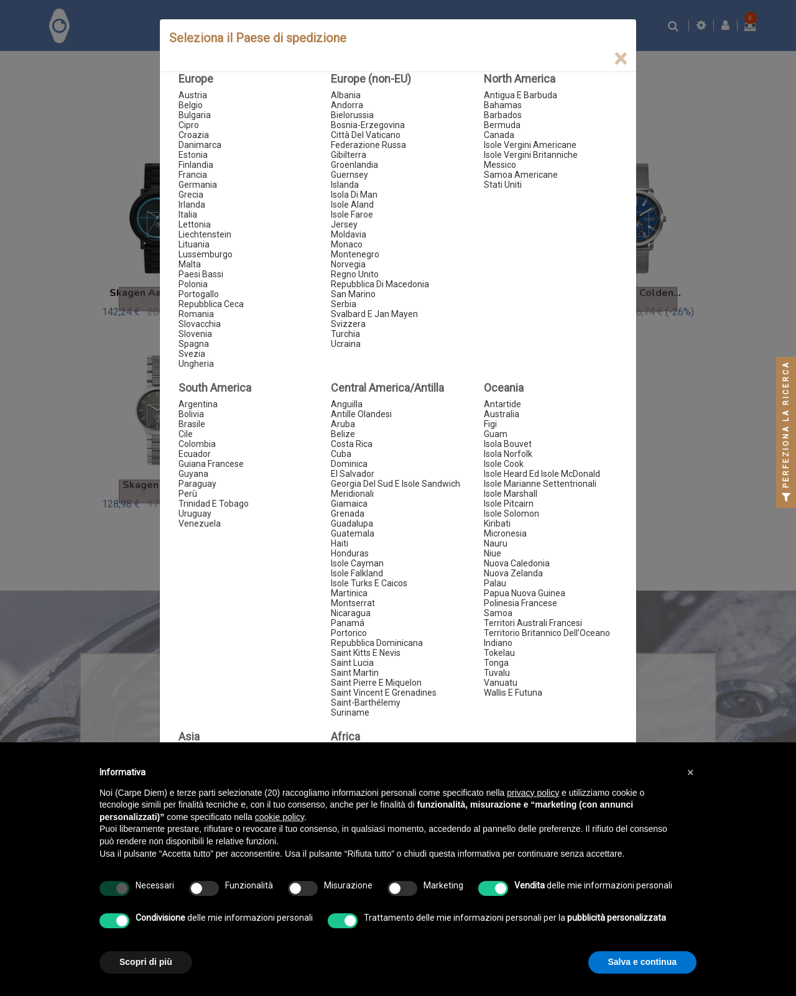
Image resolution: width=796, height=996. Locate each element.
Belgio (190, 105)
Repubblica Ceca (211, 304)
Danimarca (199, 145)
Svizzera (348, 324)
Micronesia (505, 533)
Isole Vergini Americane (530, 145)
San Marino (353, 294)
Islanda (345, 185)
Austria (192, 95)
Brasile (191, 424)
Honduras (350, 553)
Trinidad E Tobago (213, 504)
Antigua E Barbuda (520, 95)
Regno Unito (355, 274)
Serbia (343, 304)
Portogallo (198, 294)
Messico (500, 165)
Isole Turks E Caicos (369, 583)
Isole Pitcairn (509, 504)
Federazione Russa (368, 145)
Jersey (344, 224)
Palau (495, 583)
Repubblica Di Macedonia (380, 284)
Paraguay (197, 484)
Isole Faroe (352, 214)
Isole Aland (352, 205)
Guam (495, 434)
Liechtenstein (204, 234)
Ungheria (196, 364)
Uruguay (194, 514)
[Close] (620, 58)
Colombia (197, 444)
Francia (192, 175)
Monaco (347, 244)
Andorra (347, 105)
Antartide (502, 404)
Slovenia (195, 334)
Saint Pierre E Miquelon (376, 683)
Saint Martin (355, 673)
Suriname (350, 712)
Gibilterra (348, 155)
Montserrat (353, 603)
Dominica (349, 464)
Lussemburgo (205, 254)
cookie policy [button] (279, 817)
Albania (346, 95)
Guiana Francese (211, 464)
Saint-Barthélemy (365, 703)
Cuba (341, 454)
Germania (197, 185)
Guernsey (349, 175)
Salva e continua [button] (642, 962)
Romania (196, 314)
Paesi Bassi (200, 274)
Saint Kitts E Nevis (365, 653)
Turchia (345, 334)
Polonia (193, 284)
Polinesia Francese (520, 603)
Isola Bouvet (508, 444)
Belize (343, 434)
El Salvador (352, 474)
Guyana (193, 474)
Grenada (347, 514)
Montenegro (355, 254)
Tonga (496, 663)
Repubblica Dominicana (377, 643)
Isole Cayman (357, 563)
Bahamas (503, 105)
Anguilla (347, 404)
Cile (185, 434)
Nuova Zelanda (513, 573)
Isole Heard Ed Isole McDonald (542, 474)
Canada (499, 135)
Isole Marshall (510, 494)
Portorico (349, 633)
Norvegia (348, 264)
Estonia (193, 155)
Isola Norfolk (508, 454)
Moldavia (348, 234)
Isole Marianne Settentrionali (540, 484)
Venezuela (199, 523)
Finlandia (195, 165)
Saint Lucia (352, 663)
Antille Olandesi (361, 414)
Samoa (498, 613)
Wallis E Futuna (513, 693)
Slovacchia (199, 324)
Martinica (349, 593)
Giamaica (349, 504)
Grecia (190, 195)
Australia (501, 414)
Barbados (503, 115)
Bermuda (502, 125)
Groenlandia (354, 165)
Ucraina (346, 344)
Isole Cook (504, 464)
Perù (187, 494)
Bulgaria (194, 115)
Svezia (191, 354)
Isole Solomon (511, 514)
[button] (690, 772)
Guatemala (352, 533)
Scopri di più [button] (145, 962)
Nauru (495, 543)
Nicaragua (351, 613)
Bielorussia (352, 115)
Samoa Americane (521, 175)
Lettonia (194, 224)
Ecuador (194, 454)
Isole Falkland (357, 573)
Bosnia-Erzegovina (368, 125)
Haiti (339, 543)
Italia (187, 214)
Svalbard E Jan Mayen (374, 314)
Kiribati (497, 523)
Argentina (198, 404)
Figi (490, 424)
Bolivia (191, 414)
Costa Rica (352, 444)
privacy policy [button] (533, 793)
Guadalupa (352, 523)
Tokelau (499, 653)
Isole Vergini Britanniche (531, 155)
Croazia (193, 135)
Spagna (193, 344)
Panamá (347, 623)
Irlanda (191, 205)
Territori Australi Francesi (533, 623)
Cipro (188, 125)
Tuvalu (497, 673)
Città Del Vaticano (365, 135)
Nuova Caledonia (517, 563)
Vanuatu (500, 683)
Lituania (194, 244)
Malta (189, 264)
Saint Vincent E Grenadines (384, 693)
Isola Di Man (354, 195)
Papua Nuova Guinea (524, 593)
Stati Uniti (503, 185)
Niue (492, 553)
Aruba (343, 424)
